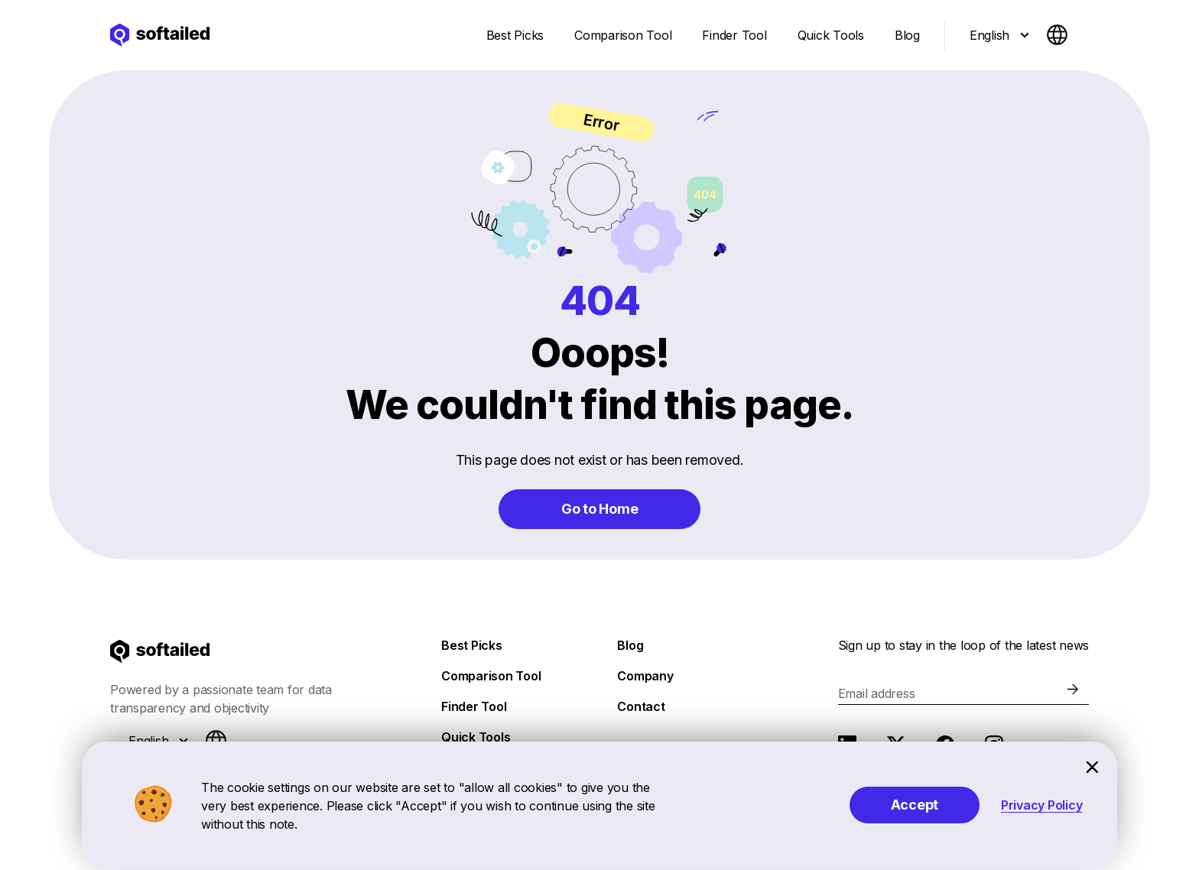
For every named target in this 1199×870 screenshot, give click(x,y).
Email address (876, 693)
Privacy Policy (1042, 805)
